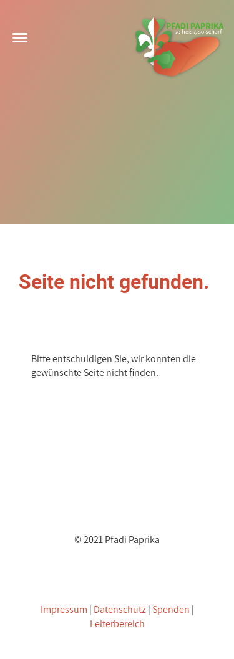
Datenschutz (120, 609)
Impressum (64, 609)
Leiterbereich (117, 623)
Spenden (171, 609)
